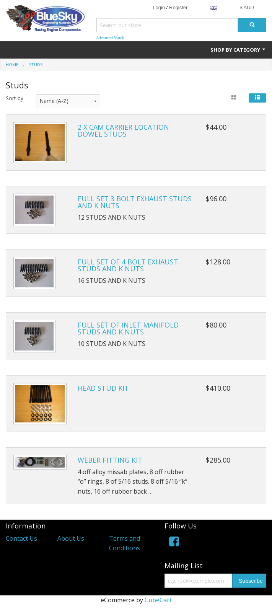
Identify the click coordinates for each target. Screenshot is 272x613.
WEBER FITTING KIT (110, 460)
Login (159, 7)
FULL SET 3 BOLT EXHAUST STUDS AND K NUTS (135, 202)
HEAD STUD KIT (103, 388)
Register (178, 7)
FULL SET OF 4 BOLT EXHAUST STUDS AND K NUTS (128, 265)
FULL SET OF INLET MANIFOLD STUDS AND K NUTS (128, 328)
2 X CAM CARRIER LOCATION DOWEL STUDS (123, 130)
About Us (70, 538)
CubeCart (158, 600)
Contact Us (21, 538)
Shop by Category (238, 49)
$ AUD (246, 7)
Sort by (14, 98)
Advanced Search (110, 37)
